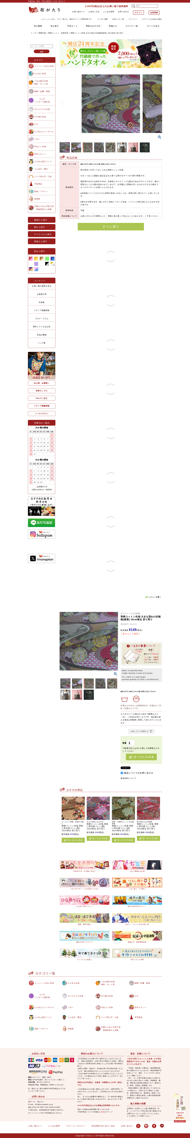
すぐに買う (111, 226)
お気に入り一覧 (118, 19)
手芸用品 (38, 184)
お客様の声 (42, 294)
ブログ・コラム (42, 318)
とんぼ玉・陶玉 (41, 169)
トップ (33, 33)
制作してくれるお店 (41, 327)
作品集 (42, 302)
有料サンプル (42, 391)
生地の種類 (42, 335)
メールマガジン (42, 413)
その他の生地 (40, 117)
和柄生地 (42, 33)
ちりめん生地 (40, 73)
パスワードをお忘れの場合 (152, 19)
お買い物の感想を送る (41, 286)
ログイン (138, 12)
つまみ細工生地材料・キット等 (41, 82)
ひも (36, 124)
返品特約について (128, 778)
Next (159, 101)
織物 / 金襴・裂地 (42, 91)
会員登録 (154, 12)
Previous (62, 101)
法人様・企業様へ (41, 383)
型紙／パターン (41, 191)
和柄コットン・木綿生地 (58, 33)
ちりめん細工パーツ (43, 161)
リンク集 (42, 343)
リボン (37, 139)
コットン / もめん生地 (44, 66)
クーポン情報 (103, 19)
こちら (101, 1112)
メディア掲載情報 (41, 310)
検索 (41, 52)
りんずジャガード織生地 (42, 100)
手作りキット (40, 154)
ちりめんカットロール (44, 132)
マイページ (133, 19)
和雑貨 (37, 199)
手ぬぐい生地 (40, 146)
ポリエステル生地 (42, 109)
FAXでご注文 (42, 398)
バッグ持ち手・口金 (43, 176)
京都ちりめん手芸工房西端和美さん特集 (44, 207)
